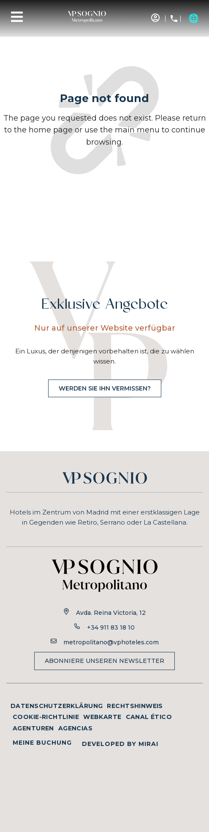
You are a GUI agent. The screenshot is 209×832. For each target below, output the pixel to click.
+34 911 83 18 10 (111, 627)
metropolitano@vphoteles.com (111, 642)
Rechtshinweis (135, 706)
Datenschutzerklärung (57, 706)
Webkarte (102, 717)
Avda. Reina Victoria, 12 (111, 613)
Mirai (148, 744)
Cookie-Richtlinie (46, 717)
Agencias (75, 728)
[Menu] (17, 17)
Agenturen (33, 728)
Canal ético (149, 717)
